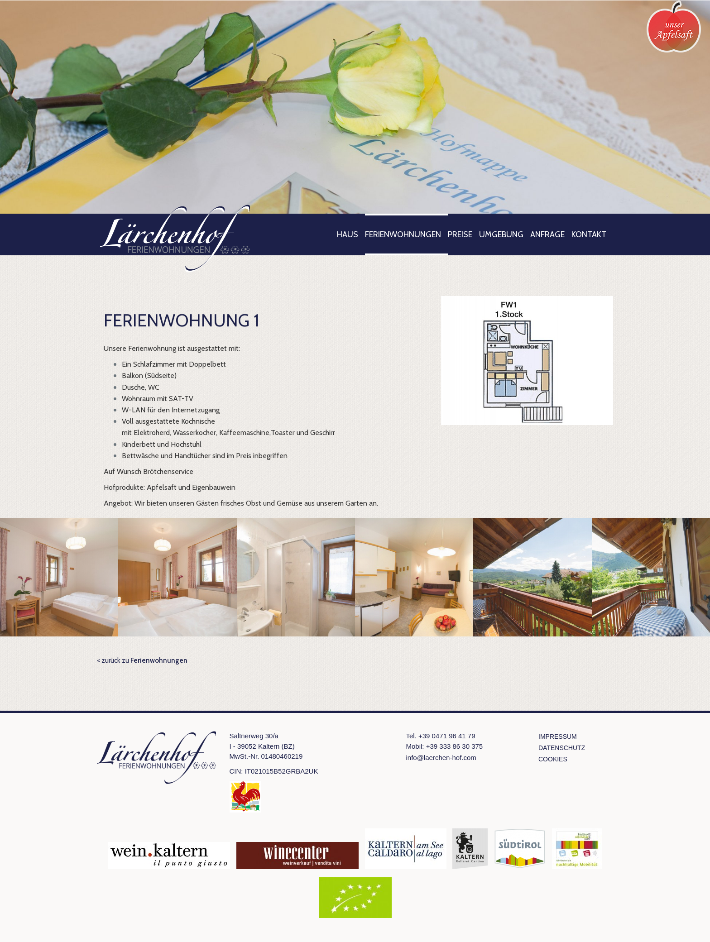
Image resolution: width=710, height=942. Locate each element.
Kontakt (588, 234)
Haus (347, 234)
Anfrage (547, 234)
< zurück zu (142, 660)
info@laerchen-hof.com (441, 757)
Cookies (552, 759)
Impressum (557, 736)
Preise (460, 234)
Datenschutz (561, 747)
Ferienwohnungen (403, 234)
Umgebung (501, 234)
